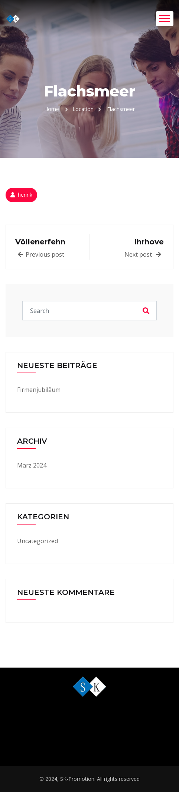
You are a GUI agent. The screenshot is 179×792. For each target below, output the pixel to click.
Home (51, 109)
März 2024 (31, 465)
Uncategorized (37, 541)
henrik (25, 194)
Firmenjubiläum (39, 390)
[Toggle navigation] (164, 18)
